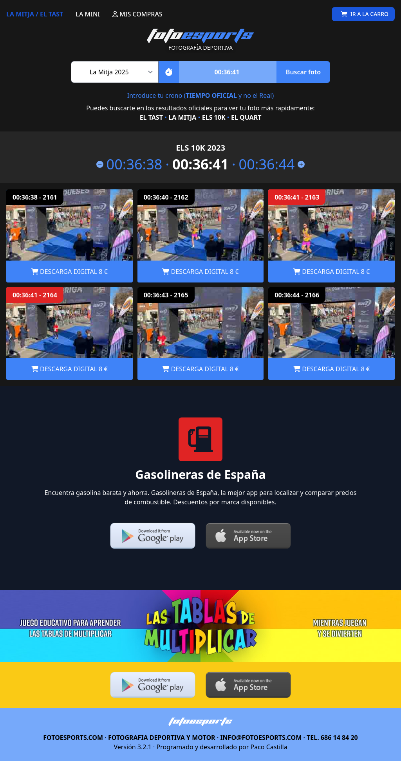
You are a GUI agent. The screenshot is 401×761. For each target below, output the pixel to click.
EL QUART (246, 117)
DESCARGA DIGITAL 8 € (69, 271)
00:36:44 (272, 164)
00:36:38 (129, 164)
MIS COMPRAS (137, 14)
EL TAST (151, 117)
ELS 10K (214, 117)
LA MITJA (182, 117)
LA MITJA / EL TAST (34, 14)
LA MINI (88, 14)
